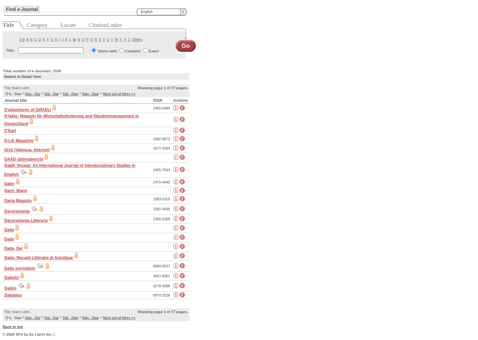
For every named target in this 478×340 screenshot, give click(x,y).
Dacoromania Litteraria (26, 220)
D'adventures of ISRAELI (27, 109)
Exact (154, 51)
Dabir (9, 183)
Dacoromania (17, 211)
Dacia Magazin (18, 200)
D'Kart (10, 130)
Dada (9, 230)
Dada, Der (13, 248)
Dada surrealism (19, 268)
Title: (10, 50)
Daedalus (13, 295)
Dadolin (11, 277)
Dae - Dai (32, 94)
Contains (133, 51)
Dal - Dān (70, 94)
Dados (10, 288)
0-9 (22, 39)
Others (137, 39)
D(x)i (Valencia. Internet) (27, 150)
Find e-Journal (22, 9)
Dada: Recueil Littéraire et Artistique (38, 257)
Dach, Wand (15, 190)
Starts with (107, 51)
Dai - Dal (51, 94)
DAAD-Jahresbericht (23, 159)
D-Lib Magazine (19, 140)
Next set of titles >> (119, 94)
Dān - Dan (90, 94)
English (147, 12)
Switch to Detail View (22, 77)
